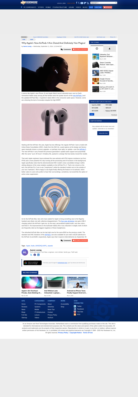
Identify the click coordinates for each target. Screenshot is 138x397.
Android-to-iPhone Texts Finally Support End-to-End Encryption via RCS (77, 292)
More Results (114, 114)
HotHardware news (62, 262)
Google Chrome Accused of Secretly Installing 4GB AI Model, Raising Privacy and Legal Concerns (107, 80)
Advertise (51, 307)
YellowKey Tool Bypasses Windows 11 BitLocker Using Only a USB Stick (107, 56)
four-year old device (67, 221)
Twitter (79, 306)
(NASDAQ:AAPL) (41, 246)
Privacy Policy (52, 315)
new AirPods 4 (77, 95)
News (31, 39)
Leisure (37, 315)
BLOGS (85, 7)
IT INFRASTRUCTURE (60, 7)
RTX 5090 (94, 108)
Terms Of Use (88, 332)
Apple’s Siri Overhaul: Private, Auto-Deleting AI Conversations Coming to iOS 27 (31, 292)
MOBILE (48, 7)
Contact (50, 312)
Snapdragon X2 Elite (61, 37)
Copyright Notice (76, 332)
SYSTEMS (41, 7)
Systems (37, 307)
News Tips (51, 309)
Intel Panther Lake (101, 37)
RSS (78, 314)
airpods (50, 246)
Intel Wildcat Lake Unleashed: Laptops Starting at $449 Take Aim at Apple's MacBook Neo (53, 292)
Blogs (23, 312)
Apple (28, 246)
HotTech (50, 317)
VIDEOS (78, 7)
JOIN (64, 3)
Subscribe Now (103, 133)
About (50, 304)
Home (24, 304)
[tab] (97, 49)
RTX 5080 (108, 105)
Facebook (80, 309)
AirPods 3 (82, 149)
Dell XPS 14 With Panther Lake (81, 37)
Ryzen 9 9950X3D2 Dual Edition (40, 37)
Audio (33, 246)
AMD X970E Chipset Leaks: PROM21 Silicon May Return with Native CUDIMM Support (106, 72)
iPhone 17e (112, 37)
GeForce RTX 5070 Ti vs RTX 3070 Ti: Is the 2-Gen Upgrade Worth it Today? (107, 88)
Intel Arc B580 (95, 105)
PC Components (40, 304)
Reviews (24, 307)
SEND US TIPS (71, 3)
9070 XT (107, 108)
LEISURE (71, 7)
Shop (91, 7)
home (23, 39)
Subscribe (98, 7)
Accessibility (65, 304)
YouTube (80, 312)
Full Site (24, 315)
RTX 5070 (94, 111)
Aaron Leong (35, 250)
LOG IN (59, 3)
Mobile (37, 309)
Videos (37, 317)
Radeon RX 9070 (110, 111)
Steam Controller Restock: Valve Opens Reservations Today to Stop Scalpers (107, 64)
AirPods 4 (48, 234)
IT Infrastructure (40, 312)
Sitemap (24, 317)
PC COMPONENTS (30, 7)
